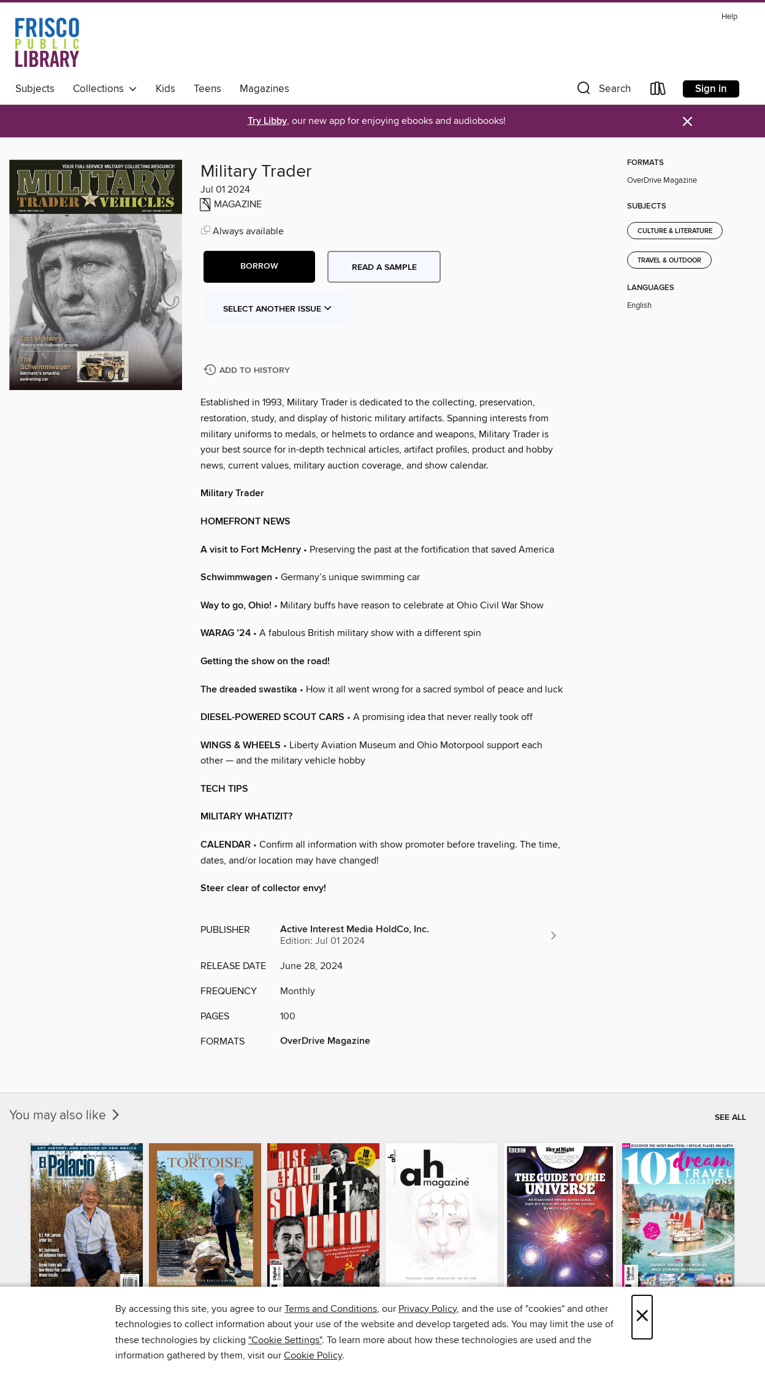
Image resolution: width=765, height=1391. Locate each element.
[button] (602, 91)
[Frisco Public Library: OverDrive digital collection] (47, 42)
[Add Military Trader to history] (248, 370)
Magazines (264, 89)
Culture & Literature (675, 231)
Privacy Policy (427, 1309)
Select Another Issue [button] (277, 309)
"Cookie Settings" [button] (285, 1340)
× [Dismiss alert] (687, 121)
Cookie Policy (313, 1355)
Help (729, 16)
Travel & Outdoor (669, 260)
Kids (165, 89)
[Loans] (658, 91)
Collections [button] (105, 89)
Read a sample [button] (384, 267)
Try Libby (267, 121)
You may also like (65, 1116)
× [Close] (642, 1317)
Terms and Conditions (330, 1309)
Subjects (35, 89)
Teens (207, 89)
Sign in (711, 89)
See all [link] (730, 1117)
